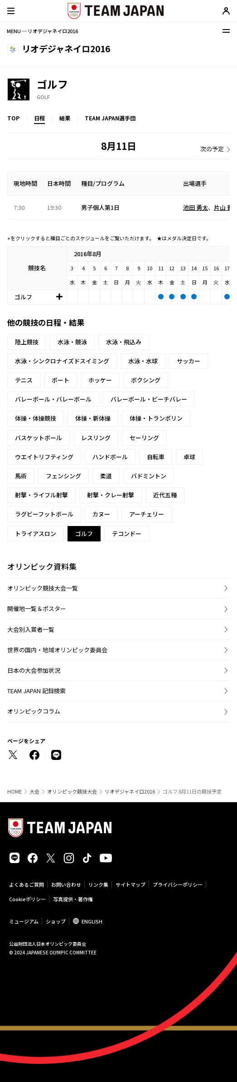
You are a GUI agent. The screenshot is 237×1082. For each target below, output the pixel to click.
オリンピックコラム (33, 711)
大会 (34, 791)
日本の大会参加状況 (33, 670)
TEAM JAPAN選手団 (110, 118)
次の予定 (212, 148)
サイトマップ (130, 884)
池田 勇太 (195, 207)
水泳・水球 (143, 361)
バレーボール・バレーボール (53, 399)
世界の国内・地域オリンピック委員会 (57, 649)
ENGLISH (92, 921)
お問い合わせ (66, 884)
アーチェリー (146, 514)
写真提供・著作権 (73, 899)
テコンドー (126, 533)
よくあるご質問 (26, 884)
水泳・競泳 (72, 342)
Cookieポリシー (27, 899)
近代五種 (165, 495)
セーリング (144, 437)
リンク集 (98, 884)
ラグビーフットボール (44, 514)
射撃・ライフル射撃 (41, 495)
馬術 (21, 476)
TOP (13, 118)
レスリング (96, 437)
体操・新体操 (93, 418)
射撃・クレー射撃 (110, 495)
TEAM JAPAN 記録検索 (36, 690)
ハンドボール (110, 456)
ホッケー (100, 380)
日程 (39, 118)
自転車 (155, 456)
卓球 (189, 456)
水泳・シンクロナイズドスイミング (62, 361)
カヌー (101, 514)
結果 (64, 118)
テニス (24, 380)
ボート (60, 380)
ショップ (56, 921)
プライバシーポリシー (178, 884)
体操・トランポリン (156, 418)
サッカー (188, 361)
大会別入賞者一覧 (30, 629)
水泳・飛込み (123, 342)
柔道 (106, 476)
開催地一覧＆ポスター (36, 608)
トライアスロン (35, 533)
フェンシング (63, 476)
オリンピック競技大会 (72, 791)
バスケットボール (38, 437)
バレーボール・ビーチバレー (149, 399)
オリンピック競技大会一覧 (42, 588)
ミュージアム (24, 921)
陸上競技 (27, 342)
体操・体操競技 (35, 418)
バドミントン (148, 476)
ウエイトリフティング (44, 456)
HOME (14, 791)
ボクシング (145, 380)
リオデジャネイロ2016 (130, 791)
